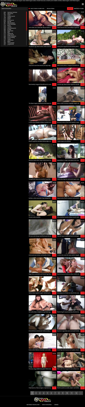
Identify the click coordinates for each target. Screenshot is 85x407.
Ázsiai (7, 38)
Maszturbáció (9, 23)
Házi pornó (8, 13)
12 (76, 393)
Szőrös (7, 17)
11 (71, 393)
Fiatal (7, 15)
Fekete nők (8, 33)
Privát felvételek (10, 24)
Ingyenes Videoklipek (33, 404)
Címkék (56, 404)
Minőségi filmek (79, 8)
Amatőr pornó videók (51, 0)
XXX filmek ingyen (75, 0)
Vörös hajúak (9, 42)
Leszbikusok (9, 44)
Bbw (7, 32)
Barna (7, 25)
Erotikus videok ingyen (64, 0)
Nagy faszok (9, 34)
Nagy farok (8, 30)
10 (67, 393)
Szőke (7, 19)
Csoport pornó (9, 16)
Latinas (7, 27)
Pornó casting (9, 37)
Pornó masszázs (10, 36)
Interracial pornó (10, 28)
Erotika (7, 29)
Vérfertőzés (8, 40)
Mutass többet (50, 8)
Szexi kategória (47, 404)
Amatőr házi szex (41, 0)
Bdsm (7, 41)
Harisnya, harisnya (10, 12)
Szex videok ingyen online (29, 0)
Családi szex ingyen (17, 0)
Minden (70, 8)
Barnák (7, 21)
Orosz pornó (9, 20)
